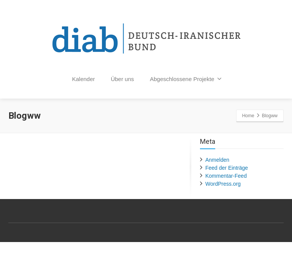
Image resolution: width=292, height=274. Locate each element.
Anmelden (217, 160)
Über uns (122, 79)
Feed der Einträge (226, 168)
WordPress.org (223, 184)
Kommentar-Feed (226, 176)
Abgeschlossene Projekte (186, 78)
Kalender (83, 79)
